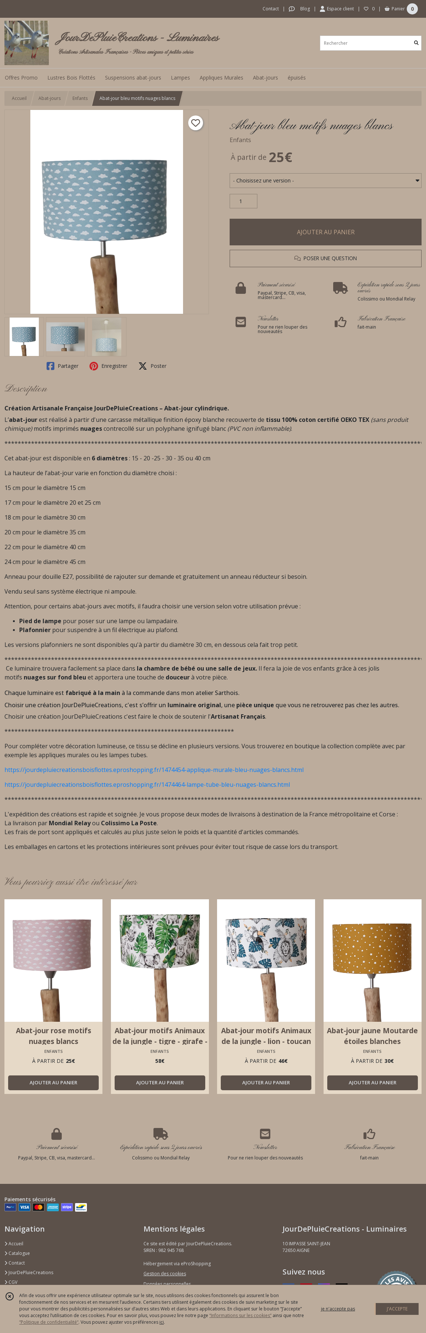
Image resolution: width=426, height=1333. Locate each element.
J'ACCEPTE (397, 1309)
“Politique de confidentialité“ (48, 1322)
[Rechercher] (416, 43)
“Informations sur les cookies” (240, 1315)
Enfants (80, 98)
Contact (271, 9)
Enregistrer (108, 366)
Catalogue (17, 1253)
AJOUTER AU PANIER (326, 232)
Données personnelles (167, 1284)
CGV (10, 1282)
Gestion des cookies (164, 1273)
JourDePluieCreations (28, 1272)
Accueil (19, 98)
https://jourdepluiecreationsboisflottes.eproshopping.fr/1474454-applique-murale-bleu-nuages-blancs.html (154, 770)
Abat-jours (49, 98)
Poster (152, 366)
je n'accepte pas (338, 1309)
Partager (62, 366)
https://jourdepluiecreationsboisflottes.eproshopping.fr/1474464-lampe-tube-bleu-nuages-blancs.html (147, 784)
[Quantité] (243, 201)
